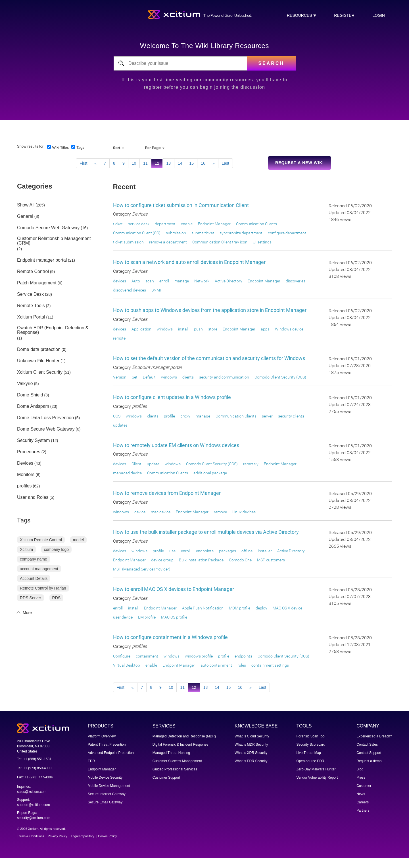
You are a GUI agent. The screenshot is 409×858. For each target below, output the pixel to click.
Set (134, 377)
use (172, 551)
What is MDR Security (251, 745)
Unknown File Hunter (38, 361)
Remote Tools (31, 305)
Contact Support (368, 753)
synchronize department (241, 233)
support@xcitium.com (33, 805)
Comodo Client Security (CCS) (280, 377)
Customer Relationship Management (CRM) (54, 240)
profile (169, 416)
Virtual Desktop (126, 665)
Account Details (33, 578)
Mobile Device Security (105, 778)
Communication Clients (256, 224)
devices (119, 281)
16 (203, 163)
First (83, 163)
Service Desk (30, 294)
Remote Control (33, 271)
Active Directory (228, 281)
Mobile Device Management (109, 786)
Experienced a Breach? (374, 736)
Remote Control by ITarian (43, 588)
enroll (164, 281)
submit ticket (202, 233)
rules (241, 665)
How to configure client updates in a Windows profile (172, 397)
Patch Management (37, 283)
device (139, 512)
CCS (116, 416)
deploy (261, 608)
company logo (56, 549)
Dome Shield (30, 395)
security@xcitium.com (33, 818)
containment (147, 656)
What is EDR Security (251, 761)
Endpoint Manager (214, 224)
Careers (362, 802)
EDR (91, 761)
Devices (25, 463)
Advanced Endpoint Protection (110, 753)
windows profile (199, 656)
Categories (34, 186)
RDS (56, 598)
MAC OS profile (174, 617)
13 (168, 163)
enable (187, 224)
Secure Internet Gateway (107, 794)
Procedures (28, 452)
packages (227, 551)
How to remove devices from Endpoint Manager (167, 493)
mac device (160, 512)
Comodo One (240, 560)
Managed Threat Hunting (171, 753)
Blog (359, 769)
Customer (363, 786)
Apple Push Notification (203, 608)
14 (180, 163)
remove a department (168, 242)
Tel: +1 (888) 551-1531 (34, 759)
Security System (33, 440)
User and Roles (32, 497)
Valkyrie (25, 383)
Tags (80, 147)
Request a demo (368, 761)
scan (149, 281)
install (183, 329)
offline (247, 551)
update (153, 464)
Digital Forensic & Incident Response (180, 745)
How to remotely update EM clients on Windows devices (176, 445)
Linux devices (244, 512)
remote (119, 338)
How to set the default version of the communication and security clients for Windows (209, 358)
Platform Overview (102, 736)
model (78, 539)
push (198, 329)
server (267, 416)
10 (134, 163)
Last (225, 163)
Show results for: (31, 146)
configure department (287, 233)
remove (220, 512)
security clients (291, 416)
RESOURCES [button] (300, 15)
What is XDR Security (251, 753)
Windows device (289, 329)
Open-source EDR (310, 761)
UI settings (262, 242)
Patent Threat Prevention (107, 745)
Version (119, 377)
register (344, 15)
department (165, 224)
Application (141, 329)
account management (39, 569)
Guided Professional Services (175, 769)
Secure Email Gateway (105, 802)
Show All (25, 205)
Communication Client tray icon (219, 242)
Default (149, 377)
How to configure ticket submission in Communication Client (181, 205)
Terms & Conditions (30, 836)
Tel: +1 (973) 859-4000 (34, 768)
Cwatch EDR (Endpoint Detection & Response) (53, 330)
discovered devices (129, 290)
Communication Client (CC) (136, 233)
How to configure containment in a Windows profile (170, 637)
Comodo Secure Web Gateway (48, 228)
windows (165, 329)
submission (176, 233)
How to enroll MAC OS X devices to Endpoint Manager (173, 589)
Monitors (25, 474)
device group (162, 560)
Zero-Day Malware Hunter (316, 769)
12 (157, 163)
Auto (136, 281)
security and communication (224, 377)
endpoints (205, 551)
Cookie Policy (107, 836)
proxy (185, 416)
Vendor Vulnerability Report (317, 778)
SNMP (156, 290)
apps (265, 329)
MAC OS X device (287, 608)
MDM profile (239, 608)
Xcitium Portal (31, 317)
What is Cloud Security (252, 736)
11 (145, 163)
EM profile (147, 617)
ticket (118, 224)
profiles (24, 486)
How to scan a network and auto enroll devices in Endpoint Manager (189, 262)
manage (181, 281)
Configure (121, 656)
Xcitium (26, 549)
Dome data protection (38, 349)
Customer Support (166, 778)
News (360, 794)
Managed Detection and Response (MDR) (184, 736)
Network (201, 281)
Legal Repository (83, 836)
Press (360, 778)
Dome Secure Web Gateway (45, 429)
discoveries (295, 281)
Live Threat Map (309, 753)
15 (191, 163)
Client (136, 464)
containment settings (270, 665)
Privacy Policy (57, 836)
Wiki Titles (60, 147)
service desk (138, 224)
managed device (127, 473)
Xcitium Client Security (39, 372)
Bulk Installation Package (201, 560)
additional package (210, 473)
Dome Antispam (33, 406)
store (212, 329)
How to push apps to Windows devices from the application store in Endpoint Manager (209, 310)
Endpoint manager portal (42, 260)
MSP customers (271, 560)
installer (265, 551)
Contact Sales (367, 745)
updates (120, 425)
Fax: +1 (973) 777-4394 (35, 777)
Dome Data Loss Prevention (45, 417)
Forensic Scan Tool (311, 736)
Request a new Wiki (299, 162)
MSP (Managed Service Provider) (141, 569)
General (25, 216)
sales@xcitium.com (32, 792)
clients (188, 377)
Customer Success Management (177, 761)
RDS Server (30, 598)
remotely (250, 464)
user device (123, 617)
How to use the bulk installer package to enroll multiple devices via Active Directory (206, 532)
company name (33, 559)
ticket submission (128, 242)
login (378, 15)
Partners (362, 810)
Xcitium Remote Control (41, 539)
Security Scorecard (311, 745)
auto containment (216, 665)
